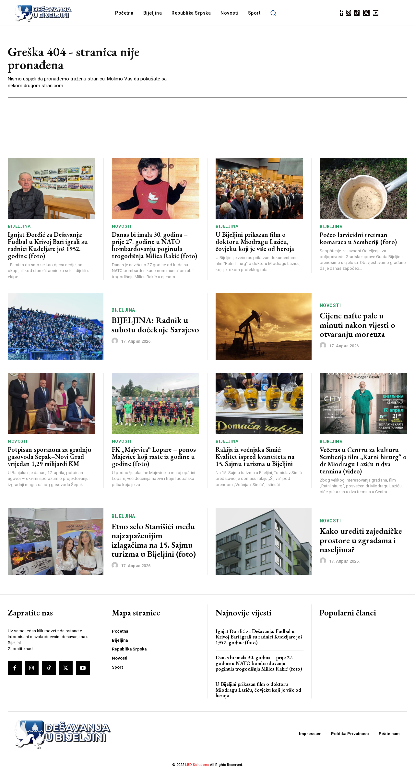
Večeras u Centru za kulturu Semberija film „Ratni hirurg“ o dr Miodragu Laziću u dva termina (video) (363, 462)
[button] (273, 13)
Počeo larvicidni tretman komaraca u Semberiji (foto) (358, 239)
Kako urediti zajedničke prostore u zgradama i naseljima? (361, 541)
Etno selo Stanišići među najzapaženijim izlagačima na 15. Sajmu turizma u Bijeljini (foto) (154, 541)
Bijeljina (19, 228)
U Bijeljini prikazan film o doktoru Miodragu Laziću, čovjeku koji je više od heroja (255, 243)
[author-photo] (116, 342)
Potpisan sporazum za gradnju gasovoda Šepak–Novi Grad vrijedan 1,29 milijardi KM (49, 458)
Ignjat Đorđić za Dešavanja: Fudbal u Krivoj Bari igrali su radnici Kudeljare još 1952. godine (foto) (48, 247)
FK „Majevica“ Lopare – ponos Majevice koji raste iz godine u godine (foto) (154, 458)
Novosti (122, 228)
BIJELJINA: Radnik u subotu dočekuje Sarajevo (155, 326)
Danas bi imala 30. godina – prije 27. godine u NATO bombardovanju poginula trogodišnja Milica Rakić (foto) (154, 247)
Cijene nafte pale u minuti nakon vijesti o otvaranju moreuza (357, 326)
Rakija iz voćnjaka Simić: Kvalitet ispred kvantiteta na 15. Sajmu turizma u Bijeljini (255, 458)
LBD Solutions (197, 766)
